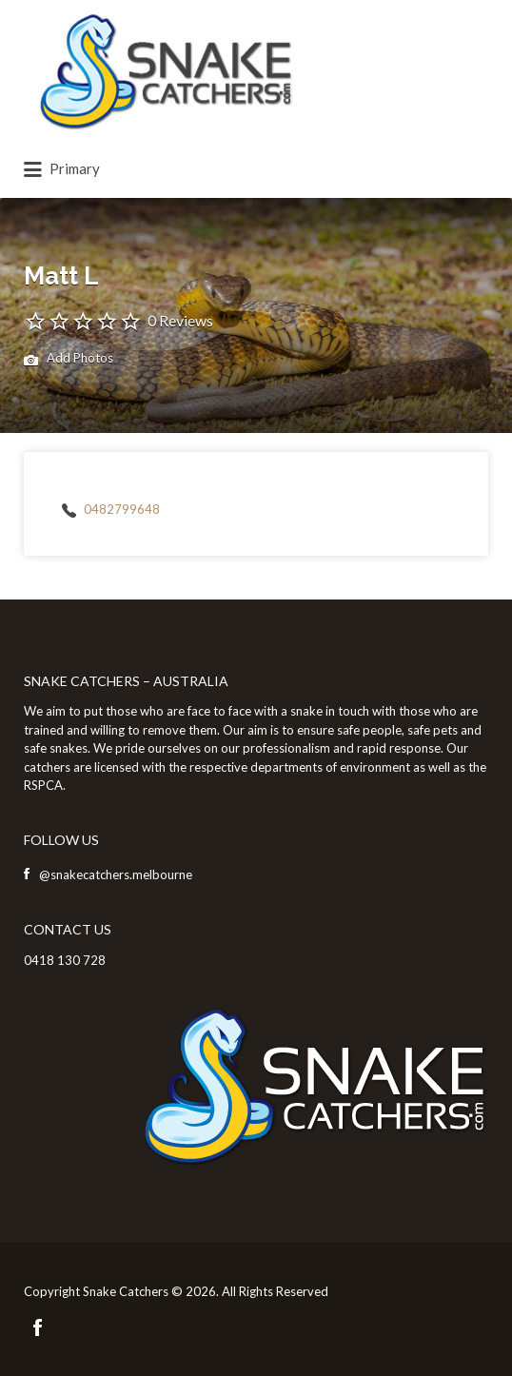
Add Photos (68, 359)
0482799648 (122, 509)
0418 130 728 (65, 960)
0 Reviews (180, 320)
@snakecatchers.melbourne (115, 874)
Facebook (37, 1327)
